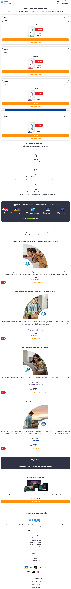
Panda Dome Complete (35, 544)
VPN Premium (35, 553)
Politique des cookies (35, 584)
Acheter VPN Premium (38, 448)
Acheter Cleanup (37, 338)
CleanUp (35, 556)
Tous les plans (35, 537)
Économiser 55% (35, 501)
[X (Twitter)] (41, 513)
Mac (54, 526)
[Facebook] (26, 513)
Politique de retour (35, 587)
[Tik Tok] (45, 513)
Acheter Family (38, 282)
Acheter (35, 39)
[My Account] (65, 2)
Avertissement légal (35, 581)
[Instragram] (33, 513)
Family (35, 558)
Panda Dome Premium (35, 547)
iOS (60, 526)
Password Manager (35, 560)
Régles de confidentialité (35, 578)
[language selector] (35, 530)
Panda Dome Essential (35, 540)
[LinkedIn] (37, 513)
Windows (50, 526)
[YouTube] (29, 513)
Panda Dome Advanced (35, 542)
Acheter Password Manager (37, 392)
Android (56, 526)
